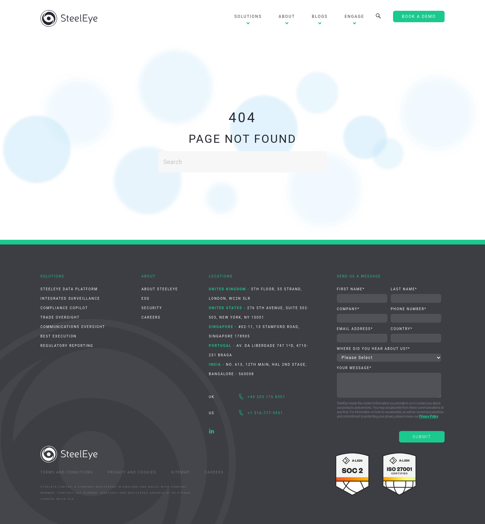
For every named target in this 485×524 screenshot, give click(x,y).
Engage (354, 16)
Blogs (320, 16)
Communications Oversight (72, 327)
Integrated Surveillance (70, 298)
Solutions (248, 16)
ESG (145, 298)
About (287, 16)
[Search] (242, 161)
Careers (151, 317)
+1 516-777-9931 (265, 413)
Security (151, 308)
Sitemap (180, 472)
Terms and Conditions (66, 472)
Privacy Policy (428, 416)
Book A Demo (419, 16)
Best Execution (58, 336)
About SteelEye (159, 289)
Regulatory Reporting (66, 346)
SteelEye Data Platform (69, 289)
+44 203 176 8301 (267, 397)
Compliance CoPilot (64, 308)
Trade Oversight (60, 317)
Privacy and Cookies (132, 472)
